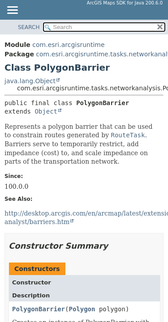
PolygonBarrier (38, 309)
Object (45, 111)
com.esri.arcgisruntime (68, 44)
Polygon (82, 309)
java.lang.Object (30, 81)
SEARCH (29, 27)
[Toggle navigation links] (12, 10)
